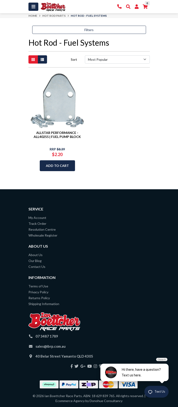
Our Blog (35, 261)
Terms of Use (38, 286)
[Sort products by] (117, 59)
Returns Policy (39, 298)
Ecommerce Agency (70, 401)
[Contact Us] (119, 6)
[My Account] (137, 6)
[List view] (42, 59)
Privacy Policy (38, 292)
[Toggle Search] (128, 6)
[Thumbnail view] (33, 59)
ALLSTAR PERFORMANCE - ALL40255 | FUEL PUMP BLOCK (57, 135)
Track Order (37, 224)
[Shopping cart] (145, 6)
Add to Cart (57, 166)
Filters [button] (89, 30)
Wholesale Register (42, 235)
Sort (74, 59)
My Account (37, 218)
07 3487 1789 (47, 336)
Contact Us (36, 267)
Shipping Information (43, 304)
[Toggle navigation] (33, 7)
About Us (35, 255)
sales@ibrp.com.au (51, 346)
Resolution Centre (42, 229)
